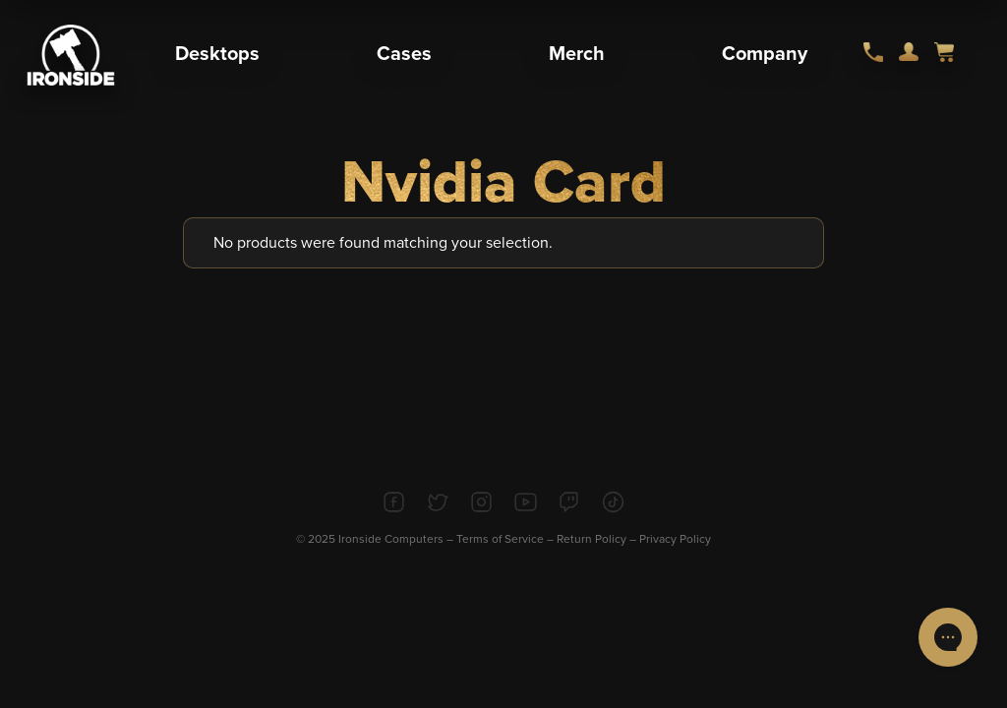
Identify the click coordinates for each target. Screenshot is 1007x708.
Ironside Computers (391, 539)
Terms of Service (500, 539)
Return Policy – (598, 539)
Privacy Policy (675, 539)
